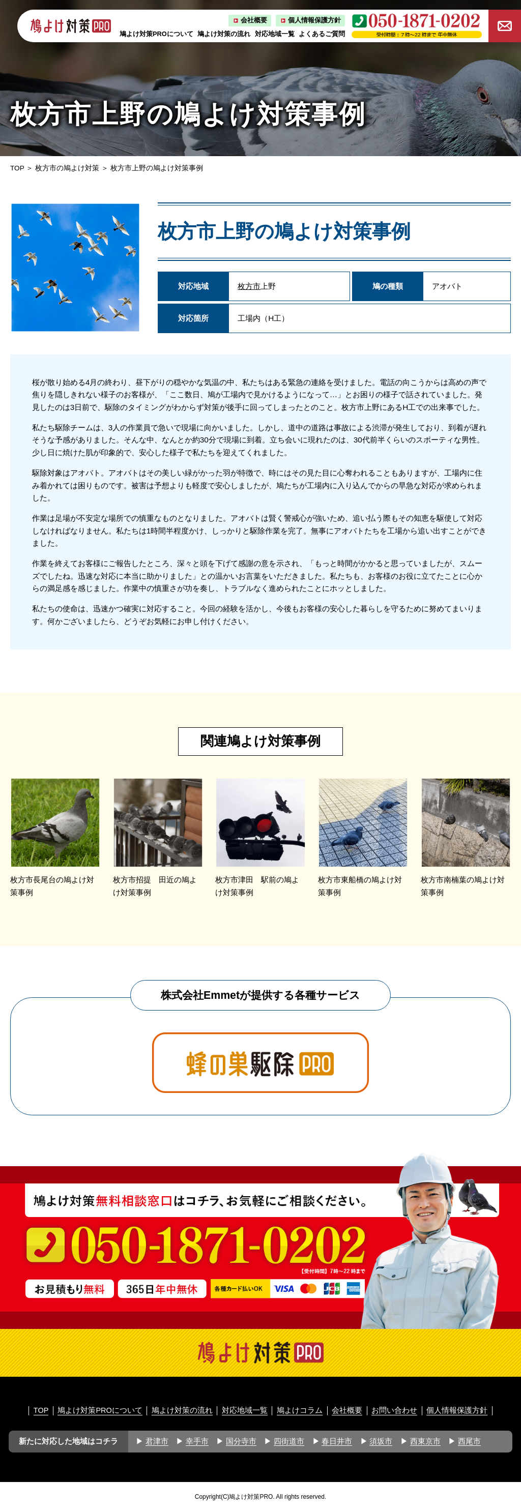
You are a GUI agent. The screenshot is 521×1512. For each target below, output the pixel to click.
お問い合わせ (394, 1410)
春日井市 (337, 1441)
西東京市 (425, 1441)
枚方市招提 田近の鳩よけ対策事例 (155, 886)
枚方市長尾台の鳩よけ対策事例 (52, 886)
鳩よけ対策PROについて (156, 34)
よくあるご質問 (322, 34)
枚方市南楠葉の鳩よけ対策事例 (463, 886)
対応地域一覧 (275, 34)
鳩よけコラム (300, 1410)
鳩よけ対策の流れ (223, 34)
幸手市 (197, 1441)
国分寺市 (241, 1441)
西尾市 (469, 1441)
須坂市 (380, 1441)
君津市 (157, 1441)
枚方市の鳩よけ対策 (67, 168)
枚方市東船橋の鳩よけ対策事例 (360, 886)
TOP (17, 168)
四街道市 (289, 1441)
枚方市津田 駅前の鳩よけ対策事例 (257, 886)
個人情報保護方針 (314, 20)
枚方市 (249, 286)
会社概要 (254, 20)
